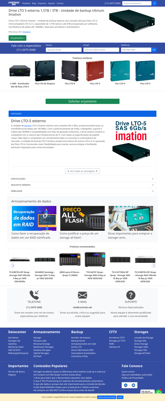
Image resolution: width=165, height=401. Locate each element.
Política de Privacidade (132, 377)
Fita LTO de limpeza (45, 83)
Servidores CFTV (117, 337)
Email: (86, 45)
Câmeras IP (114, 347)
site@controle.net (82, 307)
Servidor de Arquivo (80, 337)
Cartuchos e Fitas (79, 356)
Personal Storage (41, 343)
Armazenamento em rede (83, 343)
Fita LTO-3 (145, 83)
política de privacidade (106, 397)
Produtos (26, 3)
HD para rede (39, 340)
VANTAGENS (16, 113)
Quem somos (128, 371)
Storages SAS (140, 350)
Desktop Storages (42, 350)
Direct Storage (141, 343)
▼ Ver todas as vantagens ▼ (82, 171)
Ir (154, 3)
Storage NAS (140, 340)
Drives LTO (76, 347)
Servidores (13, 337)
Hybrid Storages (41, 353)
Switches (12, 343)
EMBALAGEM (16, 191)
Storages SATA (141, 347)
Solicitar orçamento (82, 101)
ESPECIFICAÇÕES (18, 179)
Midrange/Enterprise (18, 353)
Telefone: (125, 45)
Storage (37, 337)
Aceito (120, 397)
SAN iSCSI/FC (14, 350)
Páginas (12, 374)
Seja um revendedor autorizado (137, 374)
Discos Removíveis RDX (82, 350)
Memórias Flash (16, 347)
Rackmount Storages (43, 347)
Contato (60, 3)
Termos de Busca (16, 371)
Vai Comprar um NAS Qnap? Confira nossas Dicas (57, 374)
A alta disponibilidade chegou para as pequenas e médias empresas (66, 387)
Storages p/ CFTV (117, 340)
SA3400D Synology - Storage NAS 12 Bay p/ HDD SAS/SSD (45, 275)
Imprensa (42, 3)
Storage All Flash (142, 353)
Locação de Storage (143, 337)
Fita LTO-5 (95, 83)
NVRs (111, 343)
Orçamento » (17, 38)
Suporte (51, 3)
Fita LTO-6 (70, 83)
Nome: (49, 45)
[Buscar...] (136, 3)
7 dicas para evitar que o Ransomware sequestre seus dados (62, 377)
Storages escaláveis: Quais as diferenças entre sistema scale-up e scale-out (69, 371)
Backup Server (78, 340)
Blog (34, 3)
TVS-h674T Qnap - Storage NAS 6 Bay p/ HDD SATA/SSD (95, 275)
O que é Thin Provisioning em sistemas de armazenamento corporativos (68, 381)
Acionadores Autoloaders (83, 353)
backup (27, 125)
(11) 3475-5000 (113, 3)
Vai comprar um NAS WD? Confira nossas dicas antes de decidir (64, 390)
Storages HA (14, 340)
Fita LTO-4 (120, 83)
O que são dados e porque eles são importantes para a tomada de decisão (69, 384)
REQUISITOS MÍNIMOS (20, 185)
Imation (26, 31)
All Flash (37, 356)
